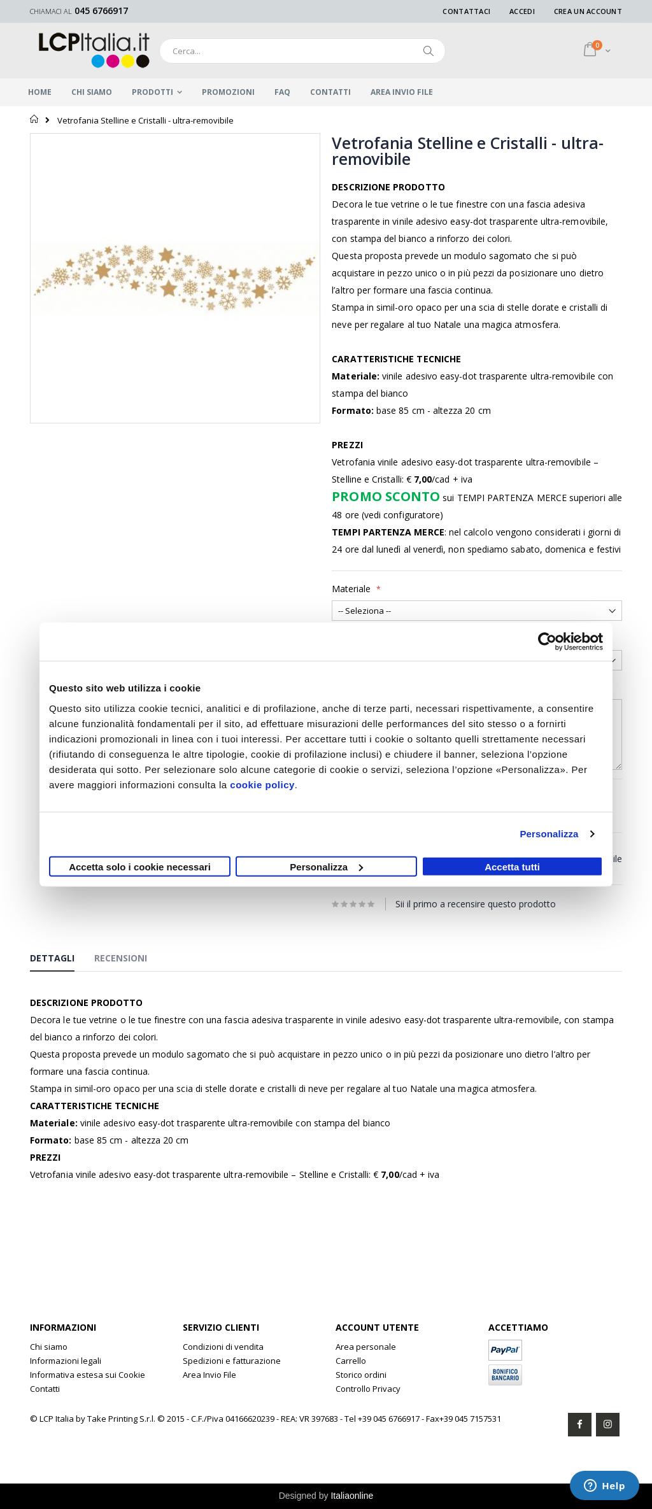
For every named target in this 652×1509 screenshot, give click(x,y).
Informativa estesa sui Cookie (87, 1374)
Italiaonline (351, 1496)
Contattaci (466, 11)
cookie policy (262, 784)
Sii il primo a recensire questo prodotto (475, 904)
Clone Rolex (206, 1388)
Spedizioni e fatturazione (232, 1360)
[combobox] (302, 51)
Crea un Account (588, 11)
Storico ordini (361, 1374)
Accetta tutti (512, 866)
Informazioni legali (65, 1360)
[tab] (62, 960)
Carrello (351, 1360)
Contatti (45, 1388)
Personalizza (549, 833)
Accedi (522, 11)
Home (34, 119)
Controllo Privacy (368, 1388)
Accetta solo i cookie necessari (140, 866)
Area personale (366, 1346)
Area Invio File (209, 1374)
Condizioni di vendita (223, 1346)
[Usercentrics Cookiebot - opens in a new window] (547, 641)
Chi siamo (48, 1346)
